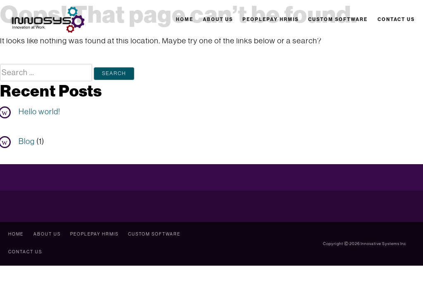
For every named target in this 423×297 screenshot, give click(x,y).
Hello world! (39, 111)
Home (184, 19)
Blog (27, 141)
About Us (218, 19)
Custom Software (338, 19)
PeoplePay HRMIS (270, 19)
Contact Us (396, 19)
